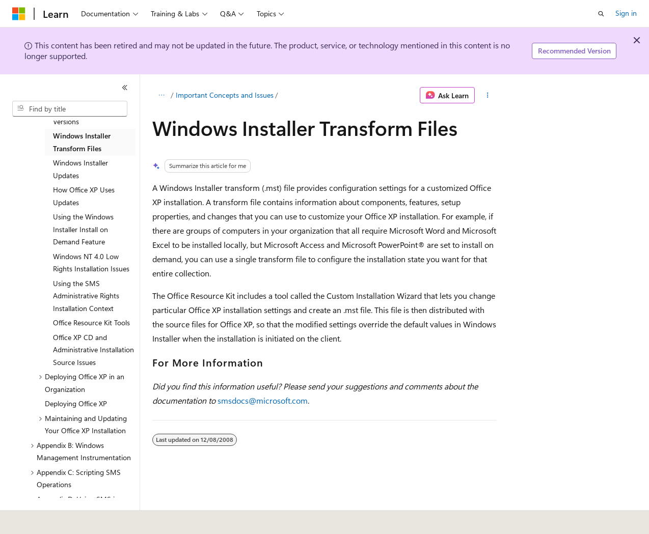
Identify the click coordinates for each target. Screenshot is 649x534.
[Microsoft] (18, 13)
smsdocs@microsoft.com (263, 400)
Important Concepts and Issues (225, 95)
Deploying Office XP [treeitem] (76, 403)
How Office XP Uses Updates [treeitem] (84, 196)
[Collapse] (125, 87)
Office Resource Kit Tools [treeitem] (91, 322)
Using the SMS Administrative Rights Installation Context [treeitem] (86, 295)
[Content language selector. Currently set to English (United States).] (58, 519)
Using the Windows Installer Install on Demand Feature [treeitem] (83, 229)
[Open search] (601, 14)
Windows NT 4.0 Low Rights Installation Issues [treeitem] (91, 262)
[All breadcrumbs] (161, 95)
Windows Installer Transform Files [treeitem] (82, 142)
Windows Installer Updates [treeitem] (80, 169)
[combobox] (69, 109)
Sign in (626, 13)
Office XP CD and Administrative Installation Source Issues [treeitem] (93, 349)
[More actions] (488, 95)
